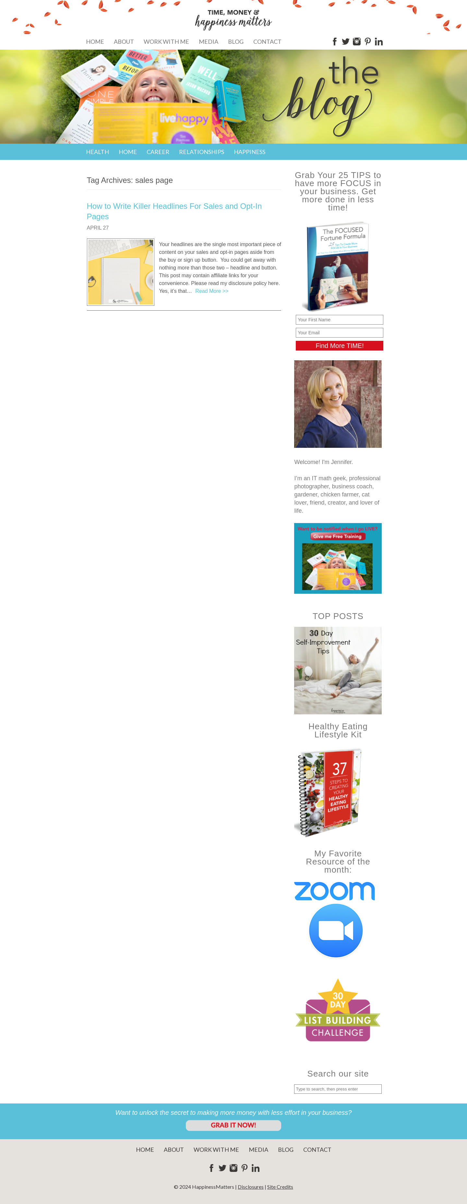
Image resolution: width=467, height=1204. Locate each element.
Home (95, 41)
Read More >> (211, 291)
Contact (267, 41)
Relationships (201, 151)
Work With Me (166, 41)
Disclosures (251, 1187)
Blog (236, 41)
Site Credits (280, 1187)
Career (158, 151)
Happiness (249, 151)
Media (208, 41)
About (124, 41)
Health (97, 151)
